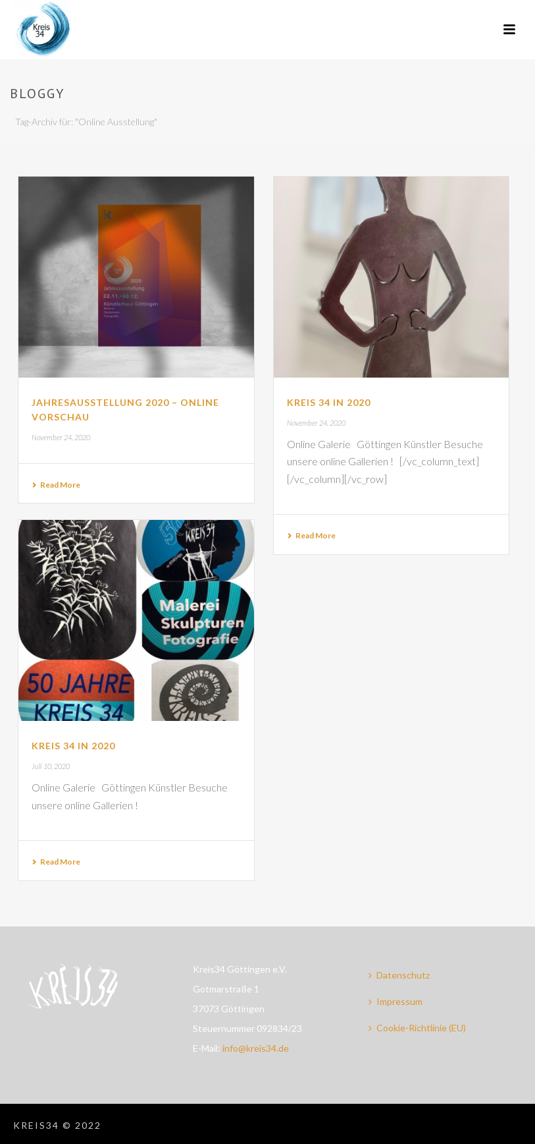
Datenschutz (399, 975)
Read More (56, 485)
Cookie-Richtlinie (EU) (417, 1027)
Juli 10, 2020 (51, 766)
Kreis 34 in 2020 (328, 402)
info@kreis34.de (255, 1048)
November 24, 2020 (61, 437)
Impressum (395, 1001)
